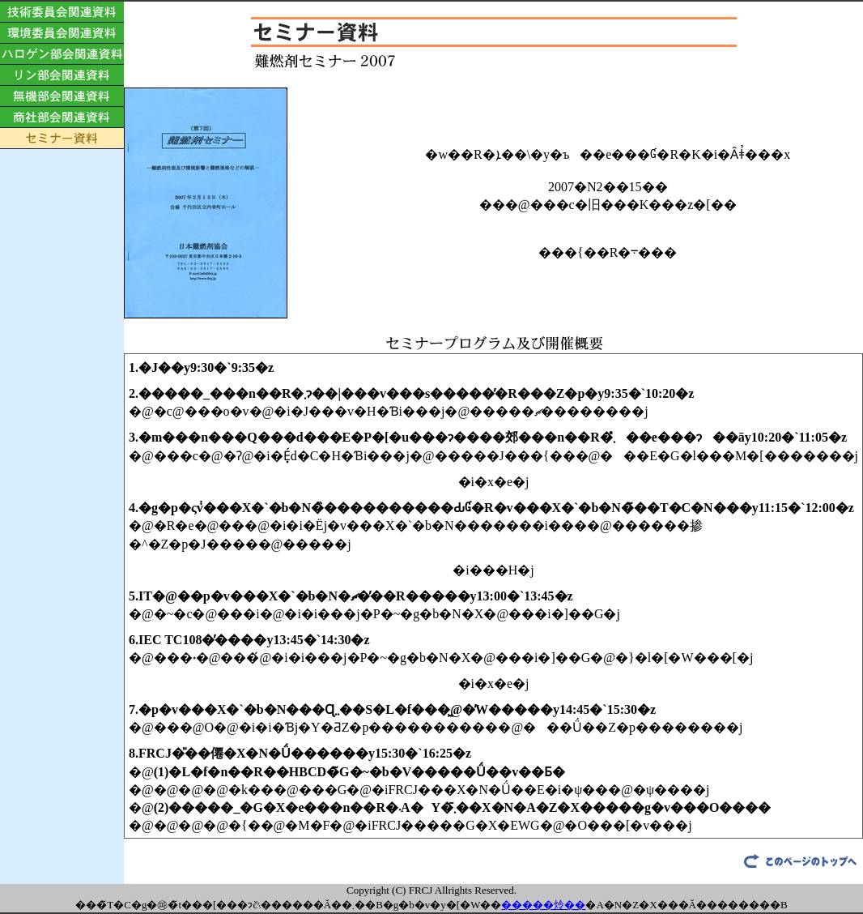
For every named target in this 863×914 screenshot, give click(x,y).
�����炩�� (543, 905)
